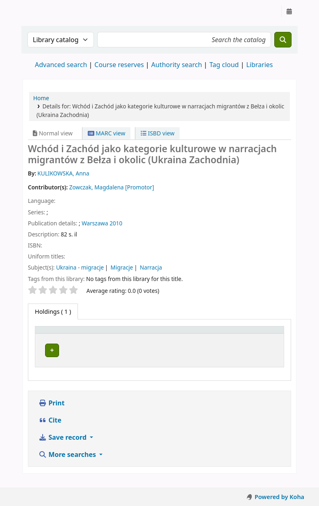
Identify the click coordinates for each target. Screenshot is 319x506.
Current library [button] (116, 333)
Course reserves (119, 64)
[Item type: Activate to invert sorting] (63, 333)
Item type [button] (53, 333)
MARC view (106, 133)
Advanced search (61, 64)
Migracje (122, 267)
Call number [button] (190, 333)
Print (51, 410)
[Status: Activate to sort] (256, 333)
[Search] (283, 39)
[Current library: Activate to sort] (130, 333)
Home (41, 98)
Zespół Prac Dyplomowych (113, 353)
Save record (63, 445)
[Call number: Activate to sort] (198, 333)
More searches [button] (68, 462)
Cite (50, 427)
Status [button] (241, 333)
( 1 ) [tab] (53, 311)
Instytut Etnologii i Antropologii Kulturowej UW (43, 11)
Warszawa (95, 223)
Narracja (151, 267)
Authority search (176, 64)
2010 (115, 223)
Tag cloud (224, 64)
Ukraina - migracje (80, 267)
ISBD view (157, 133)
